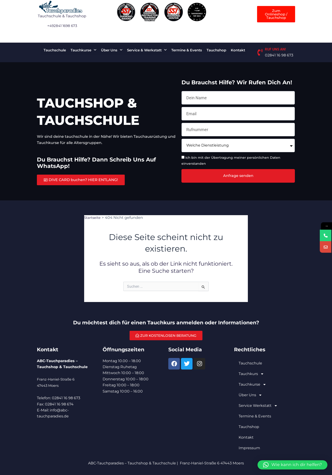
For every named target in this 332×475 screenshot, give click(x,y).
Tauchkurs (251, 374)
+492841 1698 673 (62, 25)
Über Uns (111, 50)
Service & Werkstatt (147, 50)
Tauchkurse (83, 50)
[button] (83, 50)
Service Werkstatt (258, 406)
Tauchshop (216, 50)
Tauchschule (55, 50)
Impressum (249, 448)
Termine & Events (186, 50)
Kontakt (238, 50)
